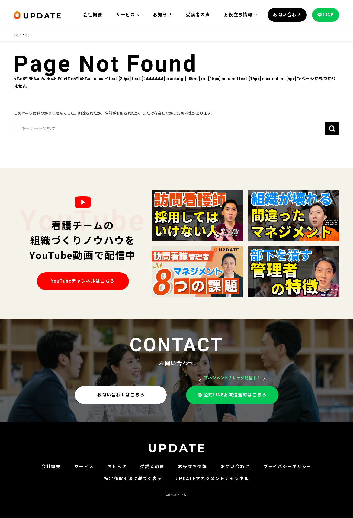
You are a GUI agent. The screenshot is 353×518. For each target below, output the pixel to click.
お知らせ (162, 14)
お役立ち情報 (238, 14)
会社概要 (92, 14)
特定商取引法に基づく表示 (133, 478)
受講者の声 (198, 14)
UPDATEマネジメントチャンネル (212, 478)
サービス (125, 14)
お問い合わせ (235, 466)
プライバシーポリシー (287, 466)
